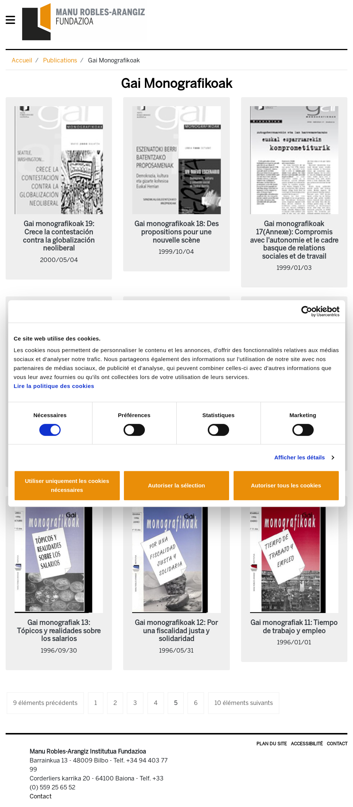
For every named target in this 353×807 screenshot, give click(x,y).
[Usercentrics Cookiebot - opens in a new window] (307, 311)
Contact (337, 743)
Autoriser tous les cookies (286, 485)
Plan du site (271, 743)
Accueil (22, 60)
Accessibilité (307, 743)
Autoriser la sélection (176, 485)
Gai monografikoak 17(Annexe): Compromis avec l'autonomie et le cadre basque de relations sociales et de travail (294, 240)
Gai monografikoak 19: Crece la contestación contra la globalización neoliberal (59, 236)
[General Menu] (12, 21)
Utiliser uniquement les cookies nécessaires (67, 485)
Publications (60, 60)
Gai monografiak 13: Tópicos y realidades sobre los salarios (59, 631)
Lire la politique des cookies (54, 386)
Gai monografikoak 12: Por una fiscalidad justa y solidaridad (176, 631)
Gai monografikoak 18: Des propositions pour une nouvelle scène (176, 232)
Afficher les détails (299, 457)
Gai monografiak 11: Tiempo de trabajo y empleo (294, 627)
